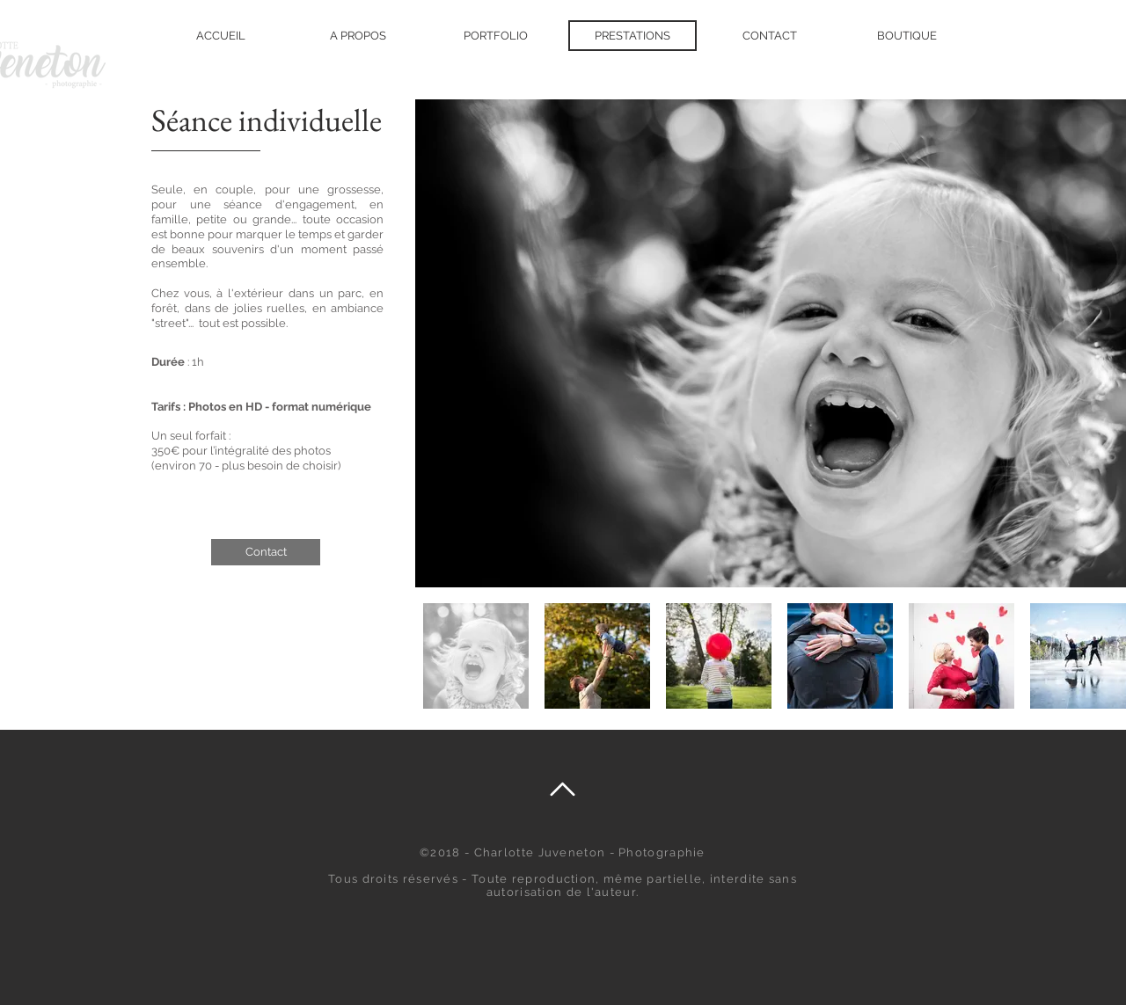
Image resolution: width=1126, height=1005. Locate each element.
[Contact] (265, 552)
